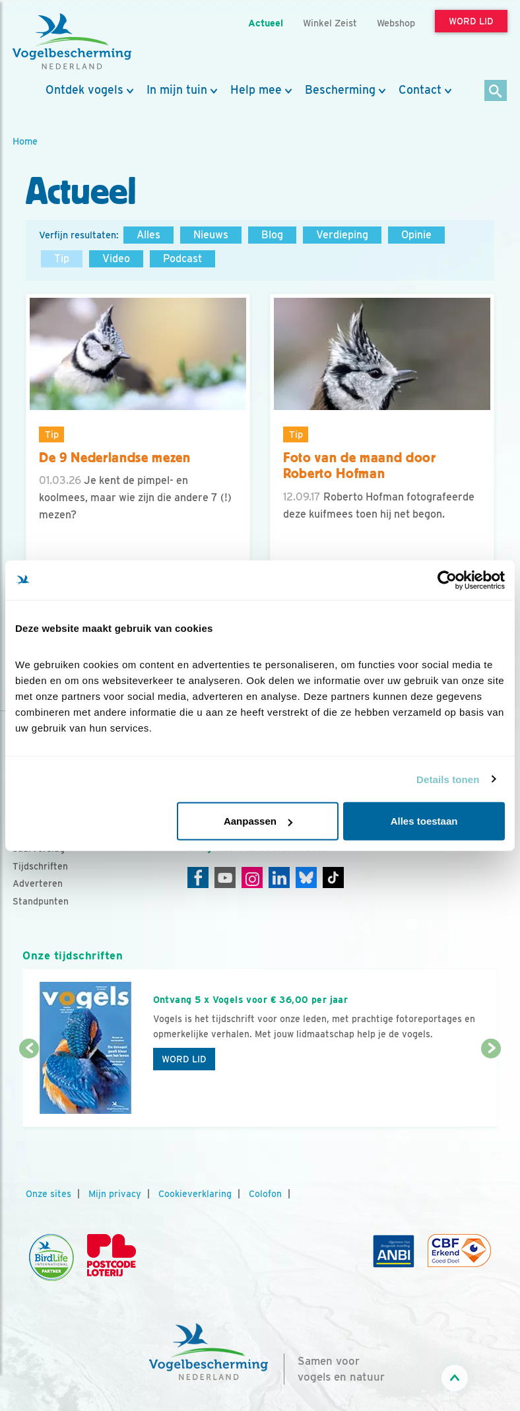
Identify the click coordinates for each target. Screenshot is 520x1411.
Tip (61, 258)
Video (116, 258)
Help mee (256, 89)
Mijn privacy (114, 1193)
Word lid (184, 1059)
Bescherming (340, 89)
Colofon (265, 1193)
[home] (72, 41)
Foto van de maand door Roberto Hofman (359, 466)
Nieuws (210, 234)
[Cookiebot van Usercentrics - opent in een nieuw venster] (447, 580)
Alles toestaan (424, 821)
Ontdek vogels (84, 89)
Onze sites (48, 1193)
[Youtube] (225, 877)
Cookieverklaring (195, 1193)
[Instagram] (252, 877)
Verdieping (342, 234)
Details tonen (447, 778)
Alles (148, 234)
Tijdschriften (40, 866)
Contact (420, 89)
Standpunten (41, 901)
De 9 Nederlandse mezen (115, 457)
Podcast (182, 258)
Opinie (416, 234)
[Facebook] (198, 877)
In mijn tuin (176, 89)
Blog (272, 234)
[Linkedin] (279, 877)
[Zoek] (495, 91)
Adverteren (38, 883)
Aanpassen (258, 821)
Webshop (396, 22)
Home (25, 141)
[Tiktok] (333, 877)
